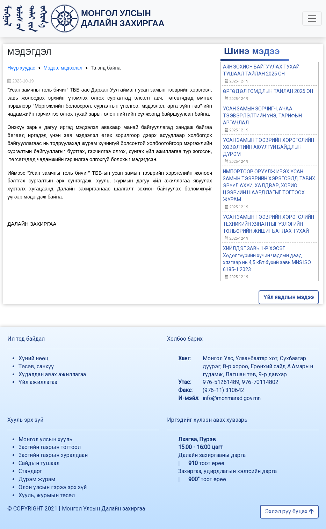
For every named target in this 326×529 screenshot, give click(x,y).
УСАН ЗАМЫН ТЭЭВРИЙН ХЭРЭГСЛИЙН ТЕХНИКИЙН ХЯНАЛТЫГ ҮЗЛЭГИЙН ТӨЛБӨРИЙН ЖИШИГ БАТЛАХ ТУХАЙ (268, 224)
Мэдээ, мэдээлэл (63, 68)
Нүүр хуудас (21, 68)
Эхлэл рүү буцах (289, 511)
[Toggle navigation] (312, 19)
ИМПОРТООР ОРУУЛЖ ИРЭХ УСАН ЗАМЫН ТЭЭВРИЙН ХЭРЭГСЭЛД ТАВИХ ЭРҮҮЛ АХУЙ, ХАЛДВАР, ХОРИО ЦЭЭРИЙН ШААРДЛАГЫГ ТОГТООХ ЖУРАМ (269, 185)
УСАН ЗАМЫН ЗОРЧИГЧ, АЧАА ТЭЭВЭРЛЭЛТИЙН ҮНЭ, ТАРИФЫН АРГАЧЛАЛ (262, 115)
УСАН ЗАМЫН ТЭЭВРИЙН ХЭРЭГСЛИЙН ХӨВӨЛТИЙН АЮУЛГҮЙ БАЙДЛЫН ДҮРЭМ (268, 147)
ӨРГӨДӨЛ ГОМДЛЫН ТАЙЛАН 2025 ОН (268, 91)
